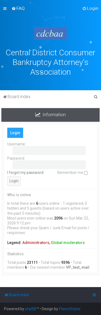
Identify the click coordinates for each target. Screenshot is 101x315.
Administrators (35, 242)
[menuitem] (18, 8)
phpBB (30, 309)
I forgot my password (25, 172)
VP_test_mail (77, 267)
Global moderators (68, 242)
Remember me (72, 172)
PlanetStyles (70, 309)
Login (15, 132)
